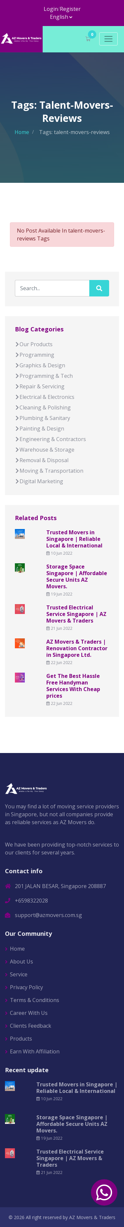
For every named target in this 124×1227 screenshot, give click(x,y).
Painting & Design (39, 428)
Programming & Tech (44, 375)
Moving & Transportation (49, 470)
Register (70, 9)
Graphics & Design (40, 365)
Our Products (34, 344)
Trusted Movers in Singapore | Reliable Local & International (74, 539)
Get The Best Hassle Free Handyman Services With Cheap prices (73, 685)
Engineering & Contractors (50, 439)
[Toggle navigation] (108, 38)
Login (51, 9)
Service (18, 974)
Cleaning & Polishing (43, 407)
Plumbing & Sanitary (42, 418)
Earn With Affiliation (35, 1051)
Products (21, 1038)
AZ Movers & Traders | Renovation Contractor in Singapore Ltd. (76, 648)
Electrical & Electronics (44, 397)
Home (21, 132)
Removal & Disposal (41, 460)
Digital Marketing (39, 481)
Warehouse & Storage (44, 449)
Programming (34, 354)
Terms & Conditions (34, 999)
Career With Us (29, 1012)
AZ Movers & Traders (92, 1217)
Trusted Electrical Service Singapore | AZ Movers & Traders (76, 614)
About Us (21, 961)
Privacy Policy (26, 986)
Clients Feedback (30, 1025)
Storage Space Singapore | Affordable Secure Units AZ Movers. (76, 576)
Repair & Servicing (39, 386)
